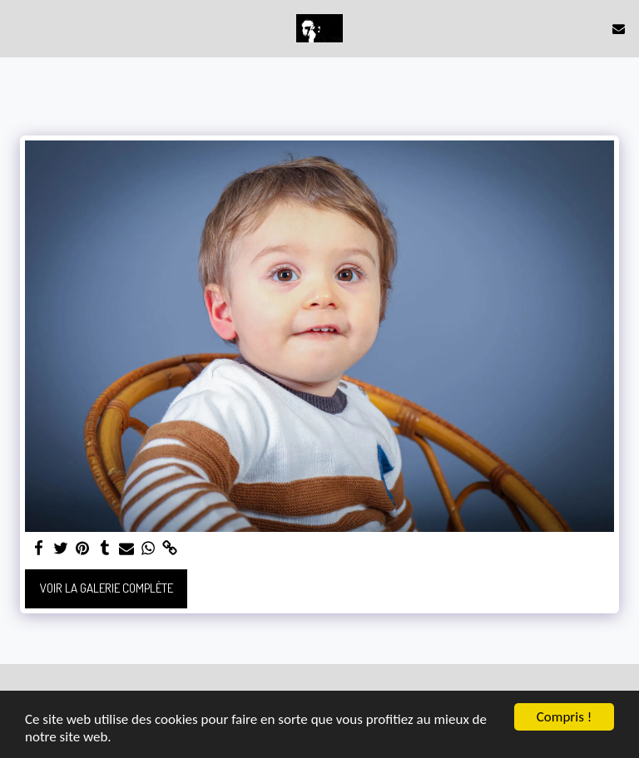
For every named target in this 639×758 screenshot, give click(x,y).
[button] (18, 28)
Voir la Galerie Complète (106, 588)
